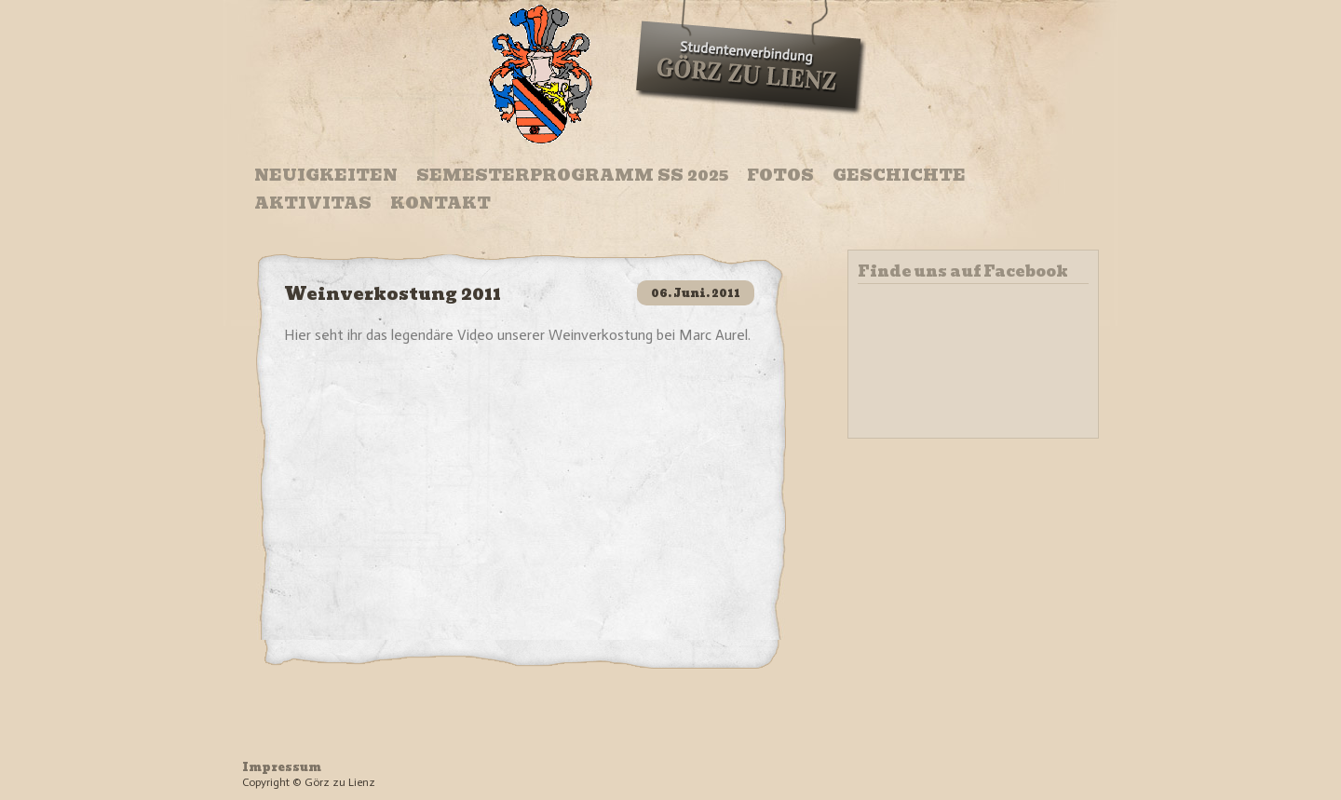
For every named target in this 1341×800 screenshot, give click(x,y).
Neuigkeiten (326, 175)
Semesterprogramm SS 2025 (572, 175)
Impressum (281, 767)
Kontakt (440, 203)
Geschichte (899, 175)
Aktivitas (313, 203)
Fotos (780, 175)
